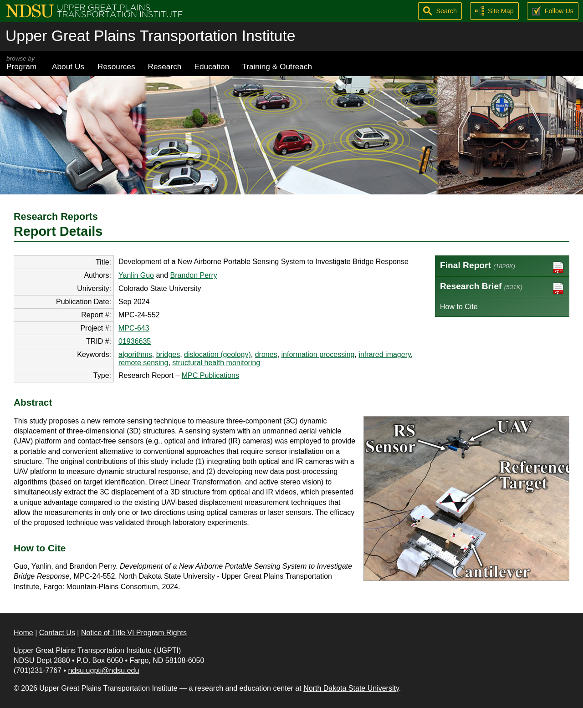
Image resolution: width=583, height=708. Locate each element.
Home (23, 633)
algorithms (135, 354)
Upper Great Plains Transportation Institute (150, 35)
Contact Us (57, 633)
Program (22, 63)
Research (165, 66)
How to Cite (459, 307)
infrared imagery (384, 354)
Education (211, 66)
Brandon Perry (193, 275)
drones (266, 354)
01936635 (134, 341)
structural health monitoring (216, 363)
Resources (116, 66)
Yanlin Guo (136, 275)
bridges (168, 354)
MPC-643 (133, 328)
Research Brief (502, 288)
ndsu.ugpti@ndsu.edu (103, 670)
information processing (318, 354)
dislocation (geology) (217, 354)
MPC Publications (210, 375)
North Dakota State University (351, 688)
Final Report (502, 267)
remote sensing (143, 363)
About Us (68, 66)
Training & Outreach (277, 66)
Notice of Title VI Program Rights (134, 633)
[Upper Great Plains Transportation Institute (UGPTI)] (94, 10)
